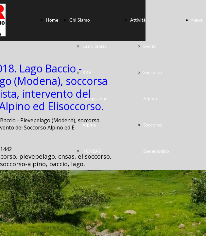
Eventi (149, 46)
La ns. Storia (94, 46)
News (197, 20)
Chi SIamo (79, 20)
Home (52, 20)
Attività (138, 20)
